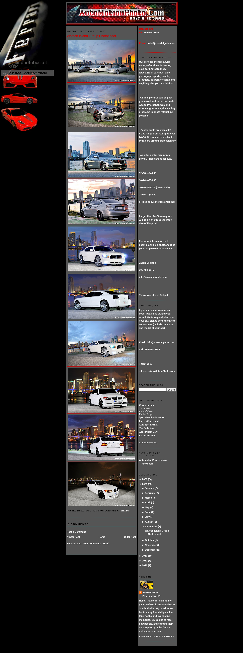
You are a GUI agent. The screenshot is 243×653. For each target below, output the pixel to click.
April (147, 502)
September (151, 526)
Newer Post (73, 537)
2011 (144, 560)
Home (102, 537)
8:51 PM (125, 511)
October (149, 540)
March (148, 497)
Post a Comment (76, 532)
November (151, 545)
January (149, 488)
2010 (144, 555)
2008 (144, 479)
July (147, 517)
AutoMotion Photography (151, 594)
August (149, 521)
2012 (144, 565)
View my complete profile (156, 636)
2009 (144, 484)
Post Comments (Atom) (96, 543)
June (148, 512)
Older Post (130, 537)
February (150, 493)
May (147, 507)
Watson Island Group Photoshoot (91, 36)
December (150, 549)
